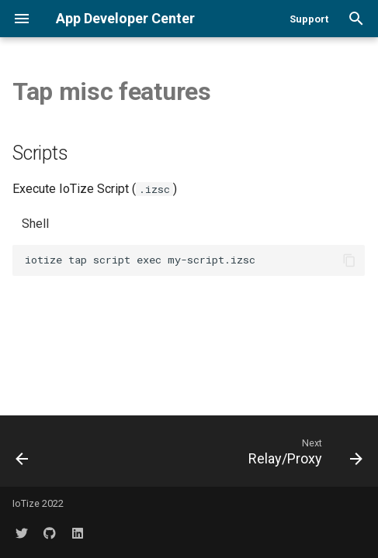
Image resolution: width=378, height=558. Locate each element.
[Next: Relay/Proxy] (303, 451)
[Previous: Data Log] (22, 451)
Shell (35, 223)
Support (309, 19)
